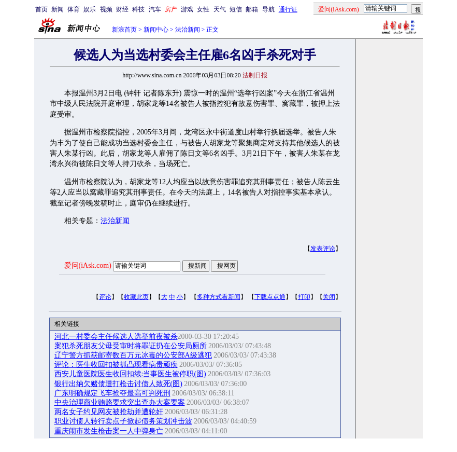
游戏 (187, 9)
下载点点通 (269, 296)
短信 (236, 9)
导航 (268, 9)
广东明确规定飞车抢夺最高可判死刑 (112, 393)
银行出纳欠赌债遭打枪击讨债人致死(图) (118, 384)
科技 (138, 9)
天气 (219, 9)
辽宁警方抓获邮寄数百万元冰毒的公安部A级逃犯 (133, 355)
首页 (41, 9)
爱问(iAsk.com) (87, 265)
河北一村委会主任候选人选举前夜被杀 (116, 336)
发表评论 (322, 248)
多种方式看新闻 (218, 296)
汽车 (155, 9)
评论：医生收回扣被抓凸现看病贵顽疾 (116, 364)
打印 (304, 296)
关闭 (329, 296)
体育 (73, 9)
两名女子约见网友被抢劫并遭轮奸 (108, 412)
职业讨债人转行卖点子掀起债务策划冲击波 (123, 421)
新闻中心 (156, 29)
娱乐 (89, 9)
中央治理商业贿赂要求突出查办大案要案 (119, 402)
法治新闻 (187, 29)
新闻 (57, 9)
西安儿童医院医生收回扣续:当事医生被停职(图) (130, 374)
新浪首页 (124, 29)
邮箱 (252, 9)
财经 (122, 9)
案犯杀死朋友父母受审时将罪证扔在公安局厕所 (130, 346)
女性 (203, 9)
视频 (106, 9)
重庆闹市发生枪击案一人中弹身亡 (108, 431)
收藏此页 (136, 296)
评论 (105, 296)
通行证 (288, 9)
